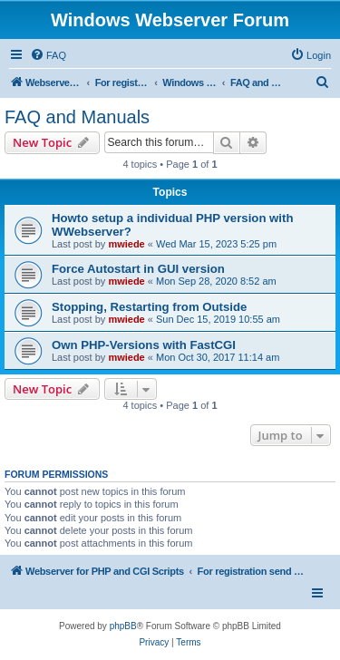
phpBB (123, 626)
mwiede (126, 243)
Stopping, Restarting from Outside (149, 307)
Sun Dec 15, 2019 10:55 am (218, 319)
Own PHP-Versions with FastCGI (144, 345)
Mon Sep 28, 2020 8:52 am (216, 281)
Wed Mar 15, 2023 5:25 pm (216, 243)
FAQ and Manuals (77, 117)
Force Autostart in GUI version (138, 269)
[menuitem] (48, 55)
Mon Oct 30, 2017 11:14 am (217, 357)
